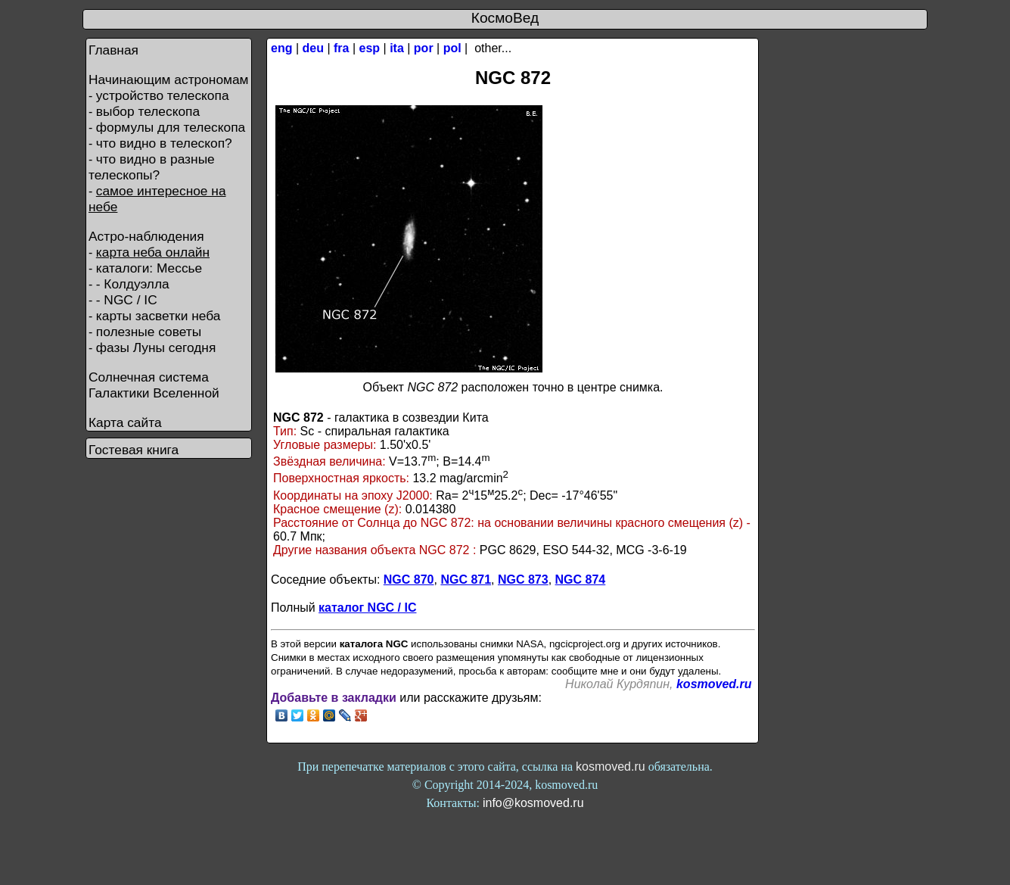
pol (452, 48)
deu (313, 48)
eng (281, 48)
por (424, 48)
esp (370, 48)
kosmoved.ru (714, 684)
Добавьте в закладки (333, 697)
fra (341, 48)
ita (397, 48)
